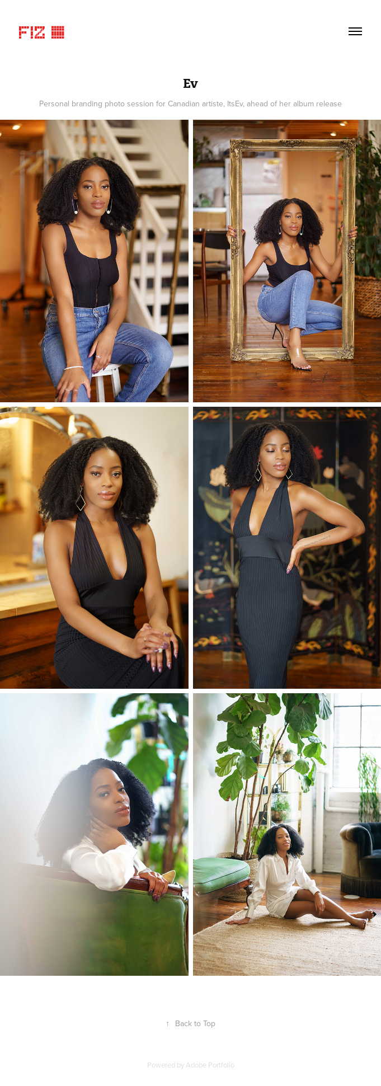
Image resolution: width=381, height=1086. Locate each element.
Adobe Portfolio (210, 1065)
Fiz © (42, 31)
